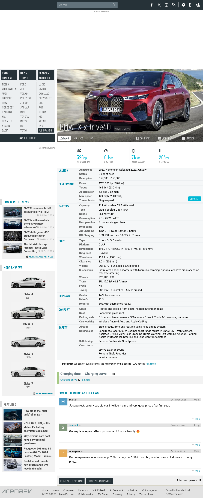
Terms (24, 78)
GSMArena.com (174, 494)
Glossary (118, 494)
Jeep (23, 89)
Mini (22, 112)
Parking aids (86, 317)
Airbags (83, 326)
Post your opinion (99, 481)
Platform (84, 244)
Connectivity (86, 321)
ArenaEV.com (66, 494)
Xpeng (42, 121)
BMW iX (28, 315)
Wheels (83, 277)
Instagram (151, 490)
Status (83, 174)
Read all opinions (71, 481)
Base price (85, 178)
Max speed (85, 196)
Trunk (82, 281)
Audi (4, 93)
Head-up (84, 303)
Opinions (165, 138)
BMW (4, 103)
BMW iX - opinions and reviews (79, 393)
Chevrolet (45, 98)
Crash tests (86, 345)
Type (82, 240)
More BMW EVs (13, 267)
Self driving (86, 341)
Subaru (43, 112)
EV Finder (103, 494)
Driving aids (86, 331)
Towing (83, 290)
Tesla (5, 84)
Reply (197, 419)
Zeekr (24, 103)
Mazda (23, 121)
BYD (41, 126)
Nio (41, 116)
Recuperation (87, 222)
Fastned (85, 379)
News (23, 73)
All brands (45, 130)
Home (5, 73)
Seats (82, 308)
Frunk (82, 285)
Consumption (87, 218)
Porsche (7, 98)
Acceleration (86, 191)
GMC (41, 103)
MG (21, 126)
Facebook (117, 490)
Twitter (134, 490)
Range (83, 214)
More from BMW (44, 393)
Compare (142, 138)
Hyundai (7, 112)
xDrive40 (64, 138)
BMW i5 (28, 345)
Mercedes (8, 107)
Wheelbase (85, 257)
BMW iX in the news (16, 202)
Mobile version (86, 494)
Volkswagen (9, 89)
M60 (91, 138)
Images (188, 138)
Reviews (44, 73)
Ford (23, 84)
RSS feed (100, 490)
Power (83, 183)
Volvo (24, 93)
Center (83, 295)
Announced (85, 169)
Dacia (5, 130)
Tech (82, 209)
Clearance (85, 261)
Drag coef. (85, 253)
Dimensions (86, 248)
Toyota (24, 116)
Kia (3, 116)
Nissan (6, 126)
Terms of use (146, 494)
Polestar (25, 98)
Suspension (86, 270)
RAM (41, 107)
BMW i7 (28, 375)
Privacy (131, 494)
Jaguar (24, 107)
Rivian (42, 89)
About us (44, 78)
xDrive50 (78, 138)
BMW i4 (28, 285)
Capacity (84, 205)
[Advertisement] (101, 37)
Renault (7, 121)
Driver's (83, 299)
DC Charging (86, 235)
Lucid (42, 84)
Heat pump (85, 226)
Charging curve (68, 379)
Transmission (87, 200)
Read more (151, 363)
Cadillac (44, 93)
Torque (83, 187)
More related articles (41, 257)
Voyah (24, 130)
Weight (83, 265)
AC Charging (86, 231)
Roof (82, 313)
